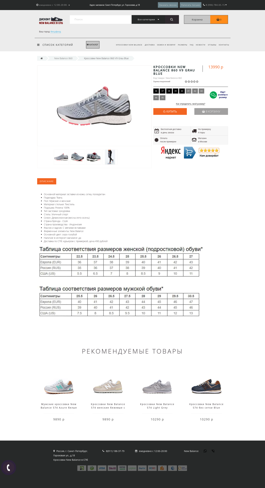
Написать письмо (190, 5)
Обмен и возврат (164, 45)
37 (162, 91)
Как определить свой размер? (190, 104)
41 (188, 91)
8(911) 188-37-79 (115, 451)
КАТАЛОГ (92, 44)
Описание (47, 181)
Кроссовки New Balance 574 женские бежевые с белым (108, 408)
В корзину (211, 111)
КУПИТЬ (171, 111)
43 (201, 91)
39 (175, 91)
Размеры (180, 45)
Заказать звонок (168, 5)
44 (156, 97)
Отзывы (211, 45)
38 (169, 91)
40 (182, 91)
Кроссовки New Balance (125, 45)
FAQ (190, 45)
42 (195, 91)
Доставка (147, 45)
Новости (199, 45)
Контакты (224, 45)
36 (156, 91)
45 (162, 97)
